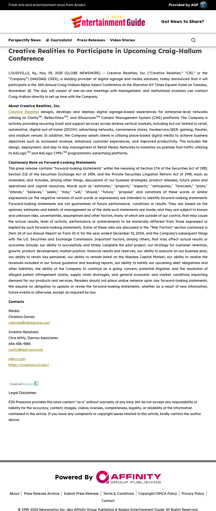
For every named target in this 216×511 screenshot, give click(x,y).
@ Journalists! (59, 40)
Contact (108, 501)
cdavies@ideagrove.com (29, 323)
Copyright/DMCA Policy (157, 493)
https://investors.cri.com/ (28, 365)
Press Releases (91, 40)
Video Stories (122, 40)
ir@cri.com (17, 359)
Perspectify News (24, 40)
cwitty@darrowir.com (25, 350)
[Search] (193, 40)
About (14, 493)
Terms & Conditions (118, 493)
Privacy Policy (192, 493)
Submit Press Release (81, 493)
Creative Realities (23, 112)
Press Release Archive (41, 493)
